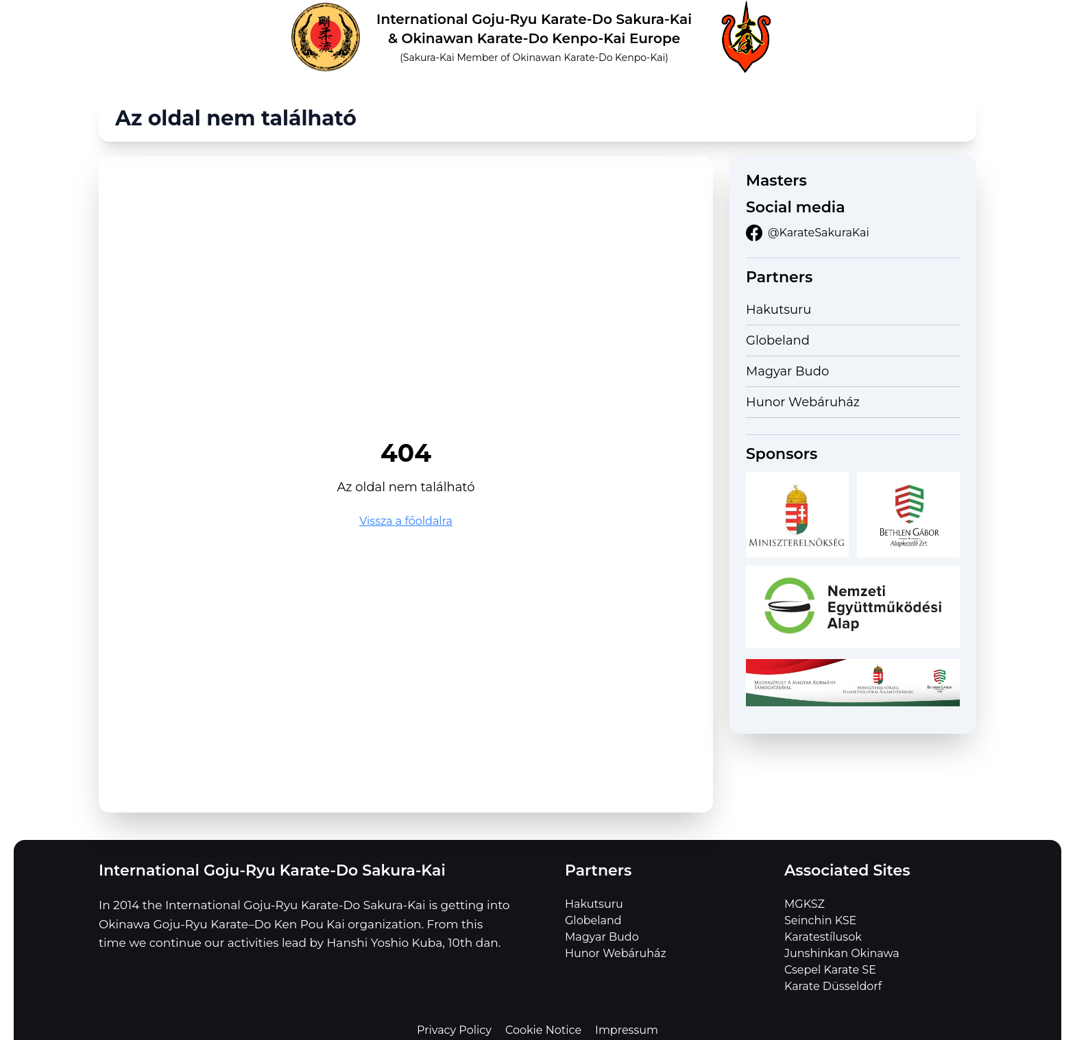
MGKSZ (804, 904)
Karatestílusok (823, 936)
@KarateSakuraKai (807, 233)
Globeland (778, 340)
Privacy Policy (454, 1030)
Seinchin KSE (820, 920)
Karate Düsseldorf (833, 986)
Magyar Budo (787, 371)
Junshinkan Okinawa (841, 953)
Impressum (626, 1030)
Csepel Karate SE (830, 969)
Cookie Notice (543, 1030)
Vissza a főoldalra (405, 521)
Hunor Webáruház (803, 402)
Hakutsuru (778, 309)
